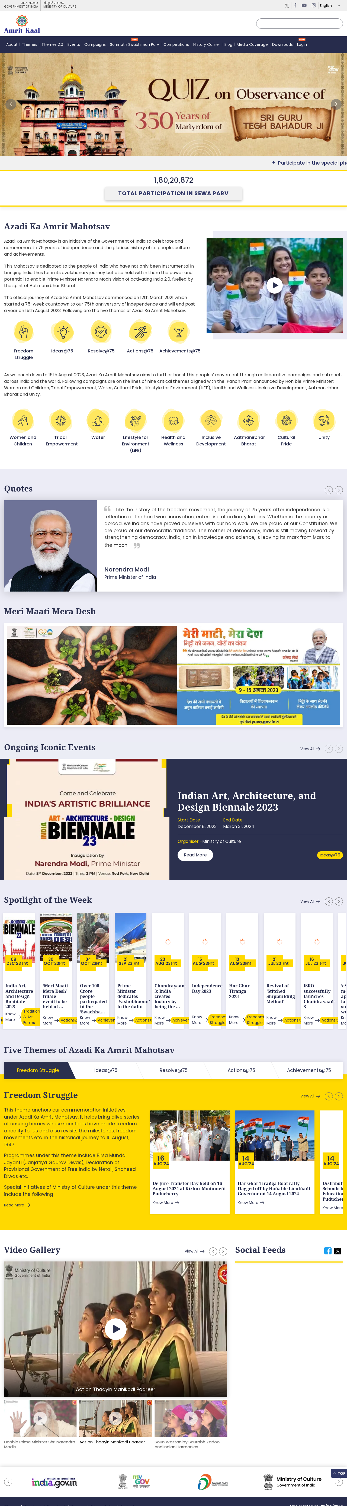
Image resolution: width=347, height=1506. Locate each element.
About (12, 44)
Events (74, 44)
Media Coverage (252, 44)
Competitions (176, 44)
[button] (336, 104)
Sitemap (12, 1488)
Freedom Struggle (41, 1076)
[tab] (328, 1231)
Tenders (79, 1488)
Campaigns (95, 44)
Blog (228, 44)
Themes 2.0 (52, 44)
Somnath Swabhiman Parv (134, 44)
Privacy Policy (103, 1488)
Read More (195, 855)
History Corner (206, 44)
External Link (173, 104)
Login (302, 44)
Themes (29, 44)
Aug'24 (161, 1145)
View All (307, 749)
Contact (127, 1488)
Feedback (33, 1488)
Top (339, 1473)
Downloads (282, 44)
